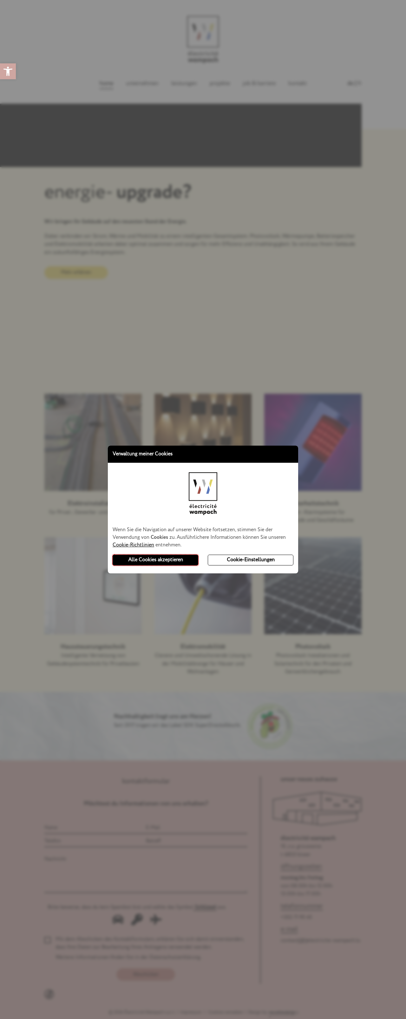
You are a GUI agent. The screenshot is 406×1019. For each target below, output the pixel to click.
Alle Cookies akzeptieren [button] (155, 560)
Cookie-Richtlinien (133, 545)
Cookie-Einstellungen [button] (251, 560)
